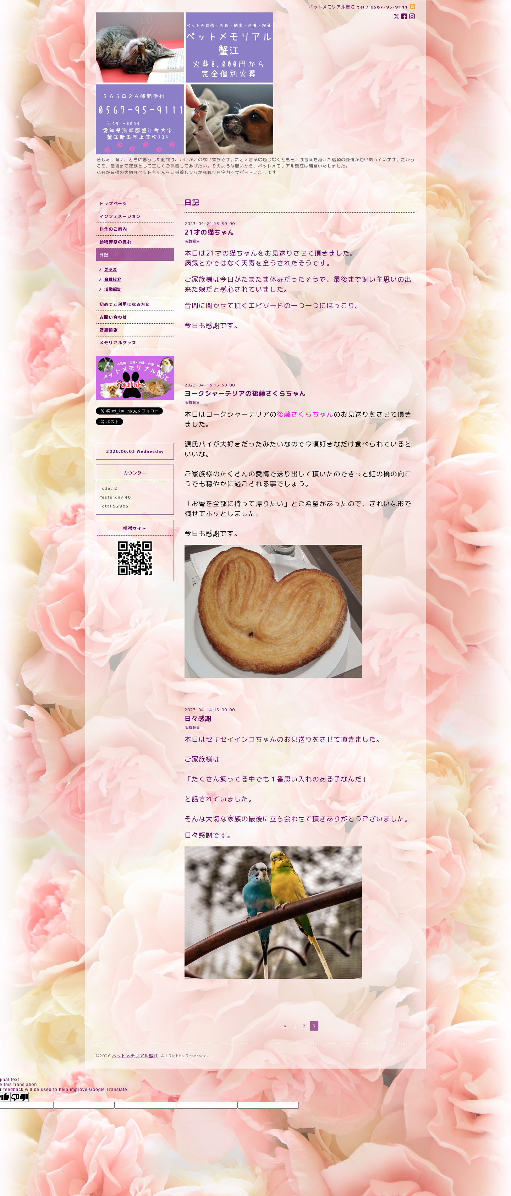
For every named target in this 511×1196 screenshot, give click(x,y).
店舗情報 (108, 330)
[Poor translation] (19, 1097)
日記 (104, 255)
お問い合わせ (113, 317)
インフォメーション (120, 216)
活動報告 (192, 241)
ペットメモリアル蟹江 (135, 1056)
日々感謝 (198, 718)
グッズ (110, 269)
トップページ (113, 204)
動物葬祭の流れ (115, 242)
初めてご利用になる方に (124, 304)
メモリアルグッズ (117, 343)
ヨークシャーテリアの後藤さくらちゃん (245, 393)
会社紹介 (112, 279)
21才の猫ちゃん (209, 232)
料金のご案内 (113, 229)
